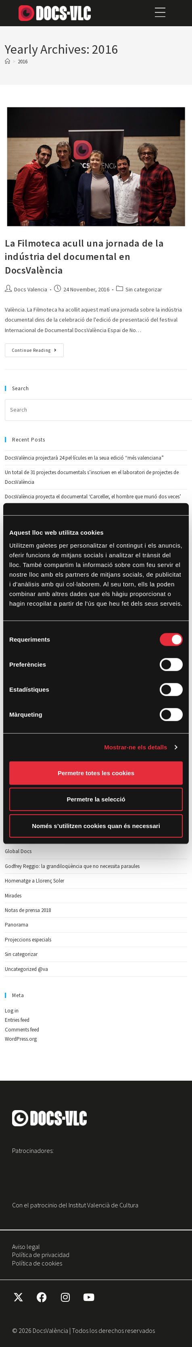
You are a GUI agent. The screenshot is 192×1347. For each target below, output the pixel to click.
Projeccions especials (28, 939)
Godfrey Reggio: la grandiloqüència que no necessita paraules (72, 866)
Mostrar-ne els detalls (135, 747)
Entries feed (17, 1020)
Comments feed (22, 1029)
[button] (160, 13)
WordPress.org (21, 1038)
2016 (22, 61)
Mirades (13, 895)
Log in (12, 1010)
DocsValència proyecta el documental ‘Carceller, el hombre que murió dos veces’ (93, 496)
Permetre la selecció (96, 799)
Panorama (16, 924)
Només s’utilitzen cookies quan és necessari (96, 825)
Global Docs (18, 851)
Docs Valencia (30, 289)
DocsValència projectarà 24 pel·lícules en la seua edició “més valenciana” (84, 457)
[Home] (7, 61)
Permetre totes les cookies (96, 772)
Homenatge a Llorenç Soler (34, 880)
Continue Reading (38, 348)
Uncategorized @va (26, 969)
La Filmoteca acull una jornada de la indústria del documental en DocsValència (84, 256)
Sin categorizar (143, 289)
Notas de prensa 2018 (28, 910)
